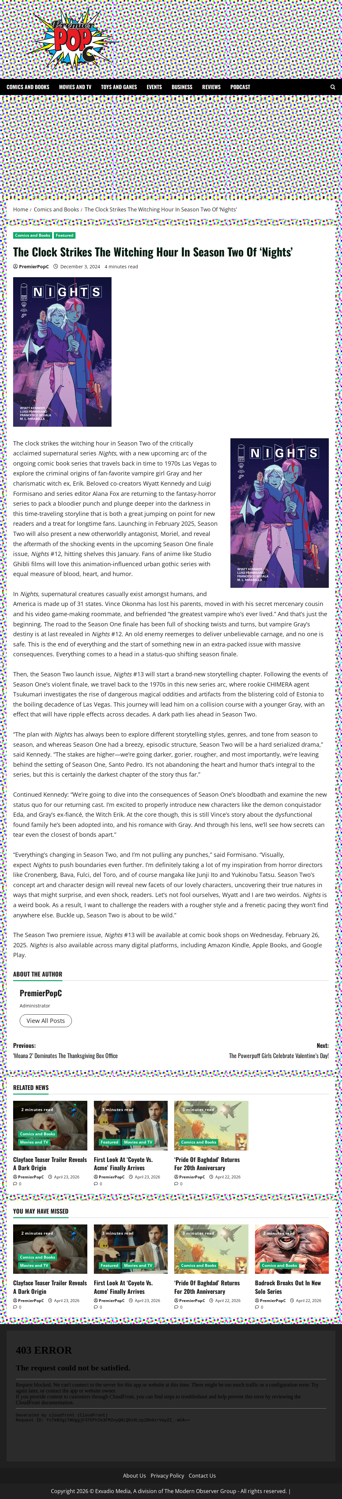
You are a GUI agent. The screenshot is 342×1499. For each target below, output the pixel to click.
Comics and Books (28, 87)
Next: (250, 1050)
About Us (134, 1475)
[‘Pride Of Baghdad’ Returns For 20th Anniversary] (211, 1125)
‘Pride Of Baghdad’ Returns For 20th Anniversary (207, 1163)
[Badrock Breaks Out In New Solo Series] (292, 1249)
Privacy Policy (167, 1475)
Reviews (211, 87)
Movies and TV (75, 87)
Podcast (240, 87)
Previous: (92, 1050)
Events (154, 87)
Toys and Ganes (119, 87)
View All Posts (46, 1021)
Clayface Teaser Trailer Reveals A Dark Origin (50, 1163)
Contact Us (202, 1475)
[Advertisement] (171, 144)
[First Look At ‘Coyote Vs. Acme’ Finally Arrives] (131, 1125)
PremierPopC (34, 266)
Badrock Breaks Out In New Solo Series (288, 1286)
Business (182, 87)
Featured (65, 235)
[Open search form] (333, 87)
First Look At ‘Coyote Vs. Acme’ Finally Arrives (123, 1163)
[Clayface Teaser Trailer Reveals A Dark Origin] (50, 1125)
